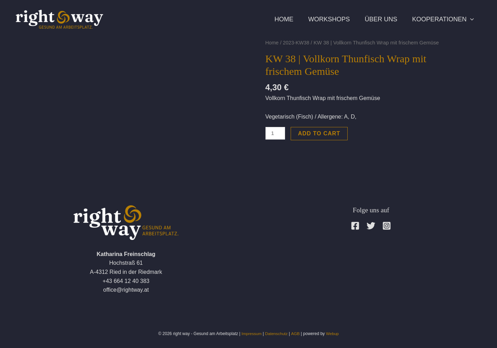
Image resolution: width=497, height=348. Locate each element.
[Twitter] (371, 225)
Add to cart (320, 133)
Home (274, 19)
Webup (333, 333)
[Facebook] (355, 225)
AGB (295, 333)
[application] (469, 19)
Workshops (322, 19)
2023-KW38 (297, 42)
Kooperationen (442, 19)
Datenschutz (276, 333)
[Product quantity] (275, 133)
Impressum (251, 333)
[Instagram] (386, 225)
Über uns (377, 19)
